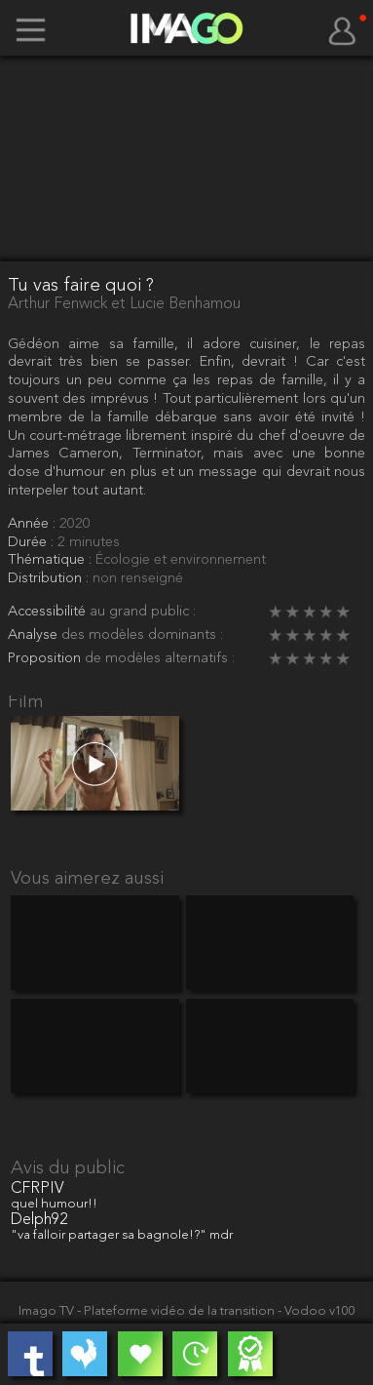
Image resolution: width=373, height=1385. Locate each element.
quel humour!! (54, 1204)
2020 (75, 524)
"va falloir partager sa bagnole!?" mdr (122, 1235)
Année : (33, 524)
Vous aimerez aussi (87, 879)
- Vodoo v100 (316, 1311)
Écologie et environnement (180, 560)
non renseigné (138, 579)
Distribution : (50, 579)
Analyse (34, 635)
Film (26, 702)
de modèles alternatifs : (160, 659)
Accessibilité (49, 612)
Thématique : (51, 560)
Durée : (32, 542)
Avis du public (68, 1169)
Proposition (46, 659)
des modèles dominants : (142, 635)
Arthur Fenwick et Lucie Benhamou (124, 304)
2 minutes (88, 542)
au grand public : (143, 612)
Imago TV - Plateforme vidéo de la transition (148, 1311)
